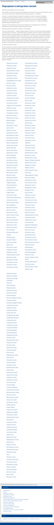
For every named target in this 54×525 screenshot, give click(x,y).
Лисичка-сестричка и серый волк (11, 506)
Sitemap (22, 1)
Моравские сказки (30, 185)
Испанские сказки (11, 264)
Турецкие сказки (11, 365)
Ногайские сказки (30, 217)
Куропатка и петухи (8, 493)
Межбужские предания (9, 497)
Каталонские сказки (30, 90)
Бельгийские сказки (12, 140)
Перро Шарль (29, 247)
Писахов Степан (29, 254)
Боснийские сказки (12, 162)
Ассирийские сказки (12, 113)
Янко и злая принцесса (8, 505)
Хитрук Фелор (10, 407)
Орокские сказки (30, 230)
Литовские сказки (30, 147)
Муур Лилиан (29, 192)
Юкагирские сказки (12, 464)
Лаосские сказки (30, 138)
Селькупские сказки (12, 305)
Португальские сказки (31, 266)
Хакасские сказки (11, 399)
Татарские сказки (11, 342)
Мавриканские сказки (31, 152)
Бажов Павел (10, 123)
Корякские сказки (30, 118)
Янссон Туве (10, 474)
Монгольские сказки (31, 182)
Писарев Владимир (30, 252)
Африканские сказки (12, 118)
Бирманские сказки (12, 152)
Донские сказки (11, 217)
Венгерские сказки (11, 172)
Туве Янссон (10, 357)
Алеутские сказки (11, 90)
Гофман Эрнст (10, 192)
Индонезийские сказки (13, 254)
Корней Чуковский (30, 115)
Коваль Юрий (29, 108)
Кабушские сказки (30, 68)
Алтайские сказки (11, 95)
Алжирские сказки (11, 93)
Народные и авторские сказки (7, 1)
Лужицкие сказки (30, 150)
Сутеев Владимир (11, 330)
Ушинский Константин (12, 390)
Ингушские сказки (11, 247)
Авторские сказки (11, 75)
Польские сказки (30, 264)
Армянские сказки (11, 110)
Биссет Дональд (11, 155)
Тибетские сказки (11, 347)
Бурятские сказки (11, 167)
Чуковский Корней (11, 429)
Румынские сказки (11, 290)
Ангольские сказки (11, 103)
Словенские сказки (12, 325)
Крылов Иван (28, 123)
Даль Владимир (10, 205)
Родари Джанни (11, 288)
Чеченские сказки (11, 422)
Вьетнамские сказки (12, 180)
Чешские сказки (11, 424)
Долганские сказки (11, 212)
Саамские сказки (11, 300)
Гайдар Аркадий (11, 182)
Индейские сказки (11, 249)
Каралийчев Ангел (30, 80)
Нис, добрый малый (8, 508)
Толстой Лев (10, 352)
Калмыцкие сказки (30, 73)
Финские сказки (11, 395)
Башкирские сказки (12, 133)
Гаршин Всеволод (11, 185)
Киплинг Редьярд (30, 98)
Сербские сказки (11, 307)
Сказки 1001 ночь (11, 312)
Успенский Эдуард (11, 387)
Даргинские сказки (11, 207)
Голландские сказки (12, 190)
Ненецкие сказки (30, 207)
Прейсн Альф (28, 269)
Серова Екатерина (11, 310)
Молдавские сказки (30, 180)
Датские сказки (10, 210)
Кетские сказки (29, 95)
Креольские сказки (30, 120)
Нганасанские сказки (31, 200)
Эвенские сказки (11, 452)
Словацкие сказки (11, 322)
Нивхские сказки (30, 212)
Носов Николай (29, 222)
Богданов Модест (11, 157)
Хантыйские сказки (11, 402)
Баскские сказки (11, 130)
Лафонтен (28, 142)
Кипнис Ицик (28, 100)
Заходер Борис (10, 237)
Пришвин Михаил (11, 273)
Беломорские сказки (12, 135)
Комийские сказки (30, 110)
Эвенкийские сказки (12, 449)
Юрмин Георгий (11, 467)
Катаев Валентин (30, 88)
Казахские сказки (30, 70)
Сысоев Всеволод (11, 332)
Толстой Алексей (11, 350)
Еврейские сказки (11, 225)
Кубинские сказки (30, 125)
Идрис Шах (9, 244)
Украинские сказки (11, 380)
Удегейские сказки (11, 372)
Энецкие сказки (11, 457)
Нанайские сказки (30, 195)
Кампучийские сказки (31, 78)
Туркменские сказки (12, 367)
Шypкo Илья (9, 434)
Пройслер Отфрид (11, 276)
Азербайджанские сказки (13, 80)
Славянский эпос (11, 320)
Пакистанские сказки (31, 240)
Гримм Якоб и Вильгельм (13, 197)
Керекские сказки (30, 93)
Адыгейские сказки (11, 78)
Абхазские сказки (11, 65)
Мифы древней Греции (31, 175)
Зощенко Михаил (11, 240)
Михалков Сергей (30, 177)
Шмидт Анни (10, 442)
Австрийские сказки (12, 73)
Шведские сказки (11, 437)
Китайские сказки (30, 105)
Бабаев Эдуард (10, 120)
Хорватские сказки (11, 409)
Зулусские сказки (11, 242)
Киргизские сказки (30, 103)
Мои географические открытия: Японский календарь (15, 499)
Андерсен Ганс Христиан (13, 105)
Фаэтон (5, 491)
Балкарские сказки (11, 125)
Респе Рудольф (10, 285)
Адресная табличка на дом (30, 484)
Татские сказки (10, 345)
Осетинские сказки (30, 237)
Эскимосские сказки (12, 459)
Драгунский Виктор (12, 220)
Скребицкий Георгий (12, 317)
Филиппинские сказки (12, 392)
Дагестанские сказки (12, 202)
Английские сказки (11, 100)
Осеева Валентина (30, 235)
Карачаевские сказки (31, 83)
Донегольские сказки (12, 215)
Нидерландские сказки (31, 215)
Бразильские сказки (12, 165)
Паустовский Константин (32, 242)
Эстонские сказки (11, 462)
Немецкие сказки (30, 205)
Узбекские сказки (11, 377)
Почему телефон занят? (9, 503)
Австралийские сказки (12, 70)
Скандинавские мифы (12, 315)
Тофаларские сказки (12, 355)
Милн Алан (28, 172)
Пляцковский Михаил (31, 261)
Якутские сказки (11, 472)
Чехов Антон (10, 419)
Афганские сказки (11, 115)
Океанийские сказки (31, 227)
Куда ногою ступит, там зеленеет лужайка (13, 509)
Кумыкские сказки (30, 128)
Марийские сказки (30, 165)
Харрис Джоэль (11, 404)
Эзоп (7, 454)
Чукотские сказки (11, 432)
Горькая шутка (6, 490)
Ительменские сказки (31, 63)
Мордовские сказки (30, 187)
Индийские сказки (11, 252)
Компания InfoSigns (19, 484)
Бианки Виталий (11, 147)
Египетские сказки (11, 227)
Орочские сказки (30, 232)
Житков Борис (10, 230)
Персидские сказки (30, 249)
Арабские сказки (11, 108)
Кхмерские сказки (30, 133)
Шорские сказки (11, 444)
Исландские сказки (12, 262)
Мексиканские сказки (31, 170)
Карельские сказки (30, 85)
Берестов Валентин (12, 142)
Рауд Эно (9, 283)
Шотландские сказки (12, 447)
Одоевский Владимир (31, 225)
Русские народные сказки (13, 298)
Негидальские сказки (31, 202)
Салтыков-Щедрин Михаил (14, 302)
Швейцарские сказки (12, 439)
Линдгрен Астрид (30, 145)
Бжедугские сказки (12, 145)
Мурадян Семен (29, 190)
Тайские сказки (10, 337)
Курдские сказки (29, 130)
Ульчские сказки (11, 382)
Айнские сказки (11, 83)
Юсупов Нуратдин (11, 469)
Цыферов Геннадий (12, 412)
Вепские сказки (10, 175)
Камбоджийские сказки (31, 75)
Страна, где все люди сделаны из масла (12, 500)
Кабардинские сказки (31, 65)
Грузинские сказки (11, 200)
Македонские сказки (31, 157)
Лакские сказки (29, 135)
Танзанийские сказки (12, 340)
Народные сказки (30, 197)
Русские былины (11, 295)
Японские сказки (11, 477)
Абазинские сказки (11, 63)
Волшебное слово (7, 496)
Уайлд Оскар (10, 370)
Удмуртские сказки (11, 375)
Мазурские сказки (30, 155)
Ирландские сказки (12, 259)
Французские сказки (12, 397)
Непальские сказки (30, 210)
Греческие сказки (11, 195)
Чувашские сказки (11, 427)
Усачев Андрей (10, 385)
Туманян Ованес (11, 362)
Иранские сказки (11, 257)
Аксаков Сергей (11, 85)
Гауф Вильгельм (11, 187)
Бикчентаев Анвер (11, 150)
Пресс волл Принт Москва (7, 484)
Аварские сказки (11, 68)
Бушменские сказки (12, 170)
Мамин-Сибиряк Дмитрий (32, 160)
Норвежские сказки (30, 220)
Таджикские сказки (11, 335)
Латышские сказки (30, 140)
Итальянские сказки (12, 267)
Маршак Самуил (29, 167)
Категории (17, 1)
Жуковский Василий (12, 232)
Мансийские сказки (30, 162)
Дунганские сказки (11, 222)
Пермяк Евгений (29, 244)
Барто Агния (9, 128)
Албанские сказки (11, 88)
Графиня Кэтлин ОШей (8, 494)
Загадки (8, 235)
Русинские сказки (11, 293)
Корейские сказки (30, 113)
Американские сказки (12, 98)
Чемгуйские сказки (11, 414)
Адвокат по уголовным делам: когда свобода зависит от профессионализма (21, 518)
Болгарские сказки (11, 160)
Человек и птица (7, 511)
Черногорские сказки (12, 417)
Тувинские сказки (11, 360)
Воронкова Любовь (11, 177)
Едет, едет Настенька (8, 502)
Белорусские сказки (12, 138)
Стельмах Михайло (11, 327)
